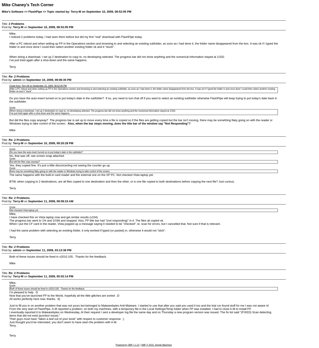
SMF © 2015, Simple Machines (156, 345)
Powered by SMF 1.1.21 (127, 345)
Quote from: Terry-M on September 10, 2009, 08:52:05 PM (38, 86)
